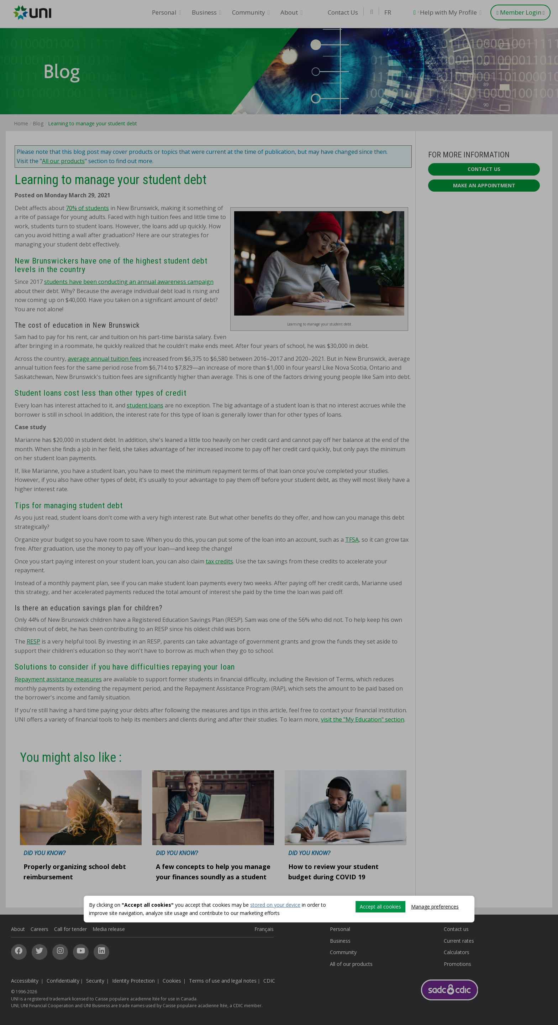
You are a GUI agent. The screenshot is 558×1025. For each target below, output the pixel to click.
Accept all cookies (380, 906)
